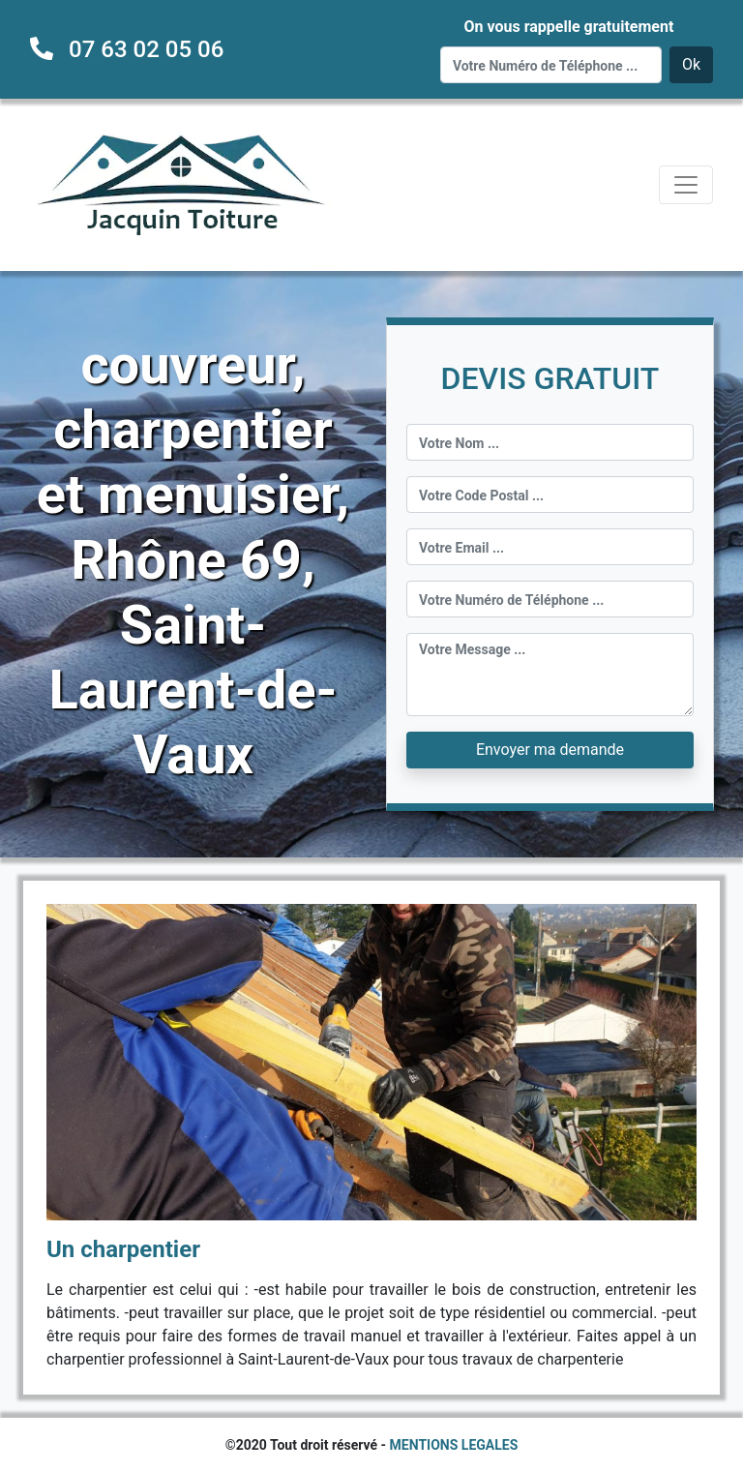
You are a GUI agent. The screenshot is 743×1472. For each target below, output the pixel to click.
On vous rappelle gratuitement (568, 26)
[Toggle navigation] (686, 184)
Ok (691, 64)
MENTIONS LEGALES (454, 1445)
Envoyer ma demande (550, 749)
